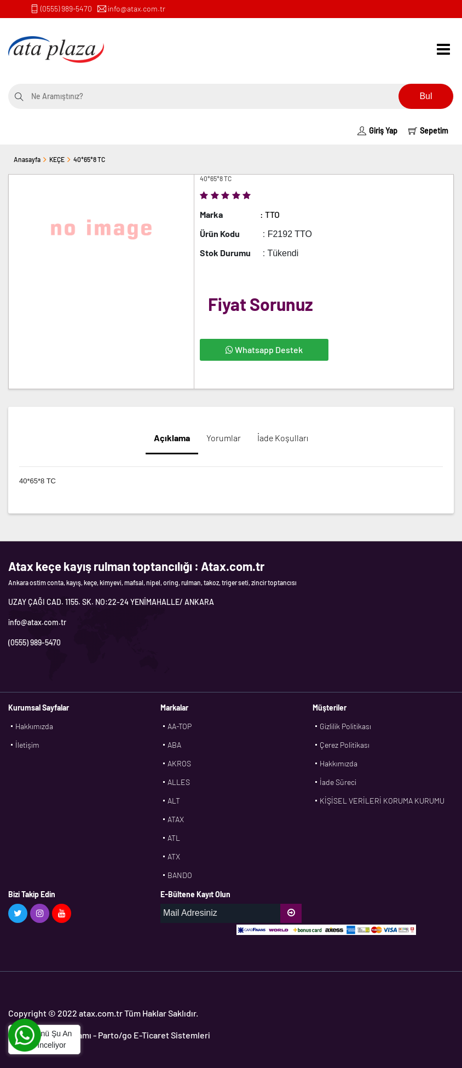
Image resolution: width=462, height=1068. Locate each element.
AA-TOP (180, 726)
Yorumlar (223, 437)
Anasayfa (27, 159)
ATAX (176, 819)
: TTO (270, 214)
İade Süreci (338, 782)
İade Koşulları (282, 437)
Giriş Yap (377, 130)
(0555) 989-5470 (66, 8)
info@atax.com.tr (136, 8)
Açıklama (172, 437)
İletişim (27, 744)
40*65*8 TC (89, 159)
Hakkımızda (34, 726)
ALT (174, 800)
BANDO (180, 875)
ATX (174, 856)
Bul (425, 96)
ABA (174, 744)
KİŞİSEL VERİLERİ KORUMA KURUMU (382, 800)
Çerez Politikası (344, 744)
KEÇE (57, 159)
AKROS (179, 763)
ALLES (179, 782)
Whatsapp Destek (264, 349)
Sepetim (428, 130)
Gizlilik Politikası (345, 726)
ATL (174, 837)
